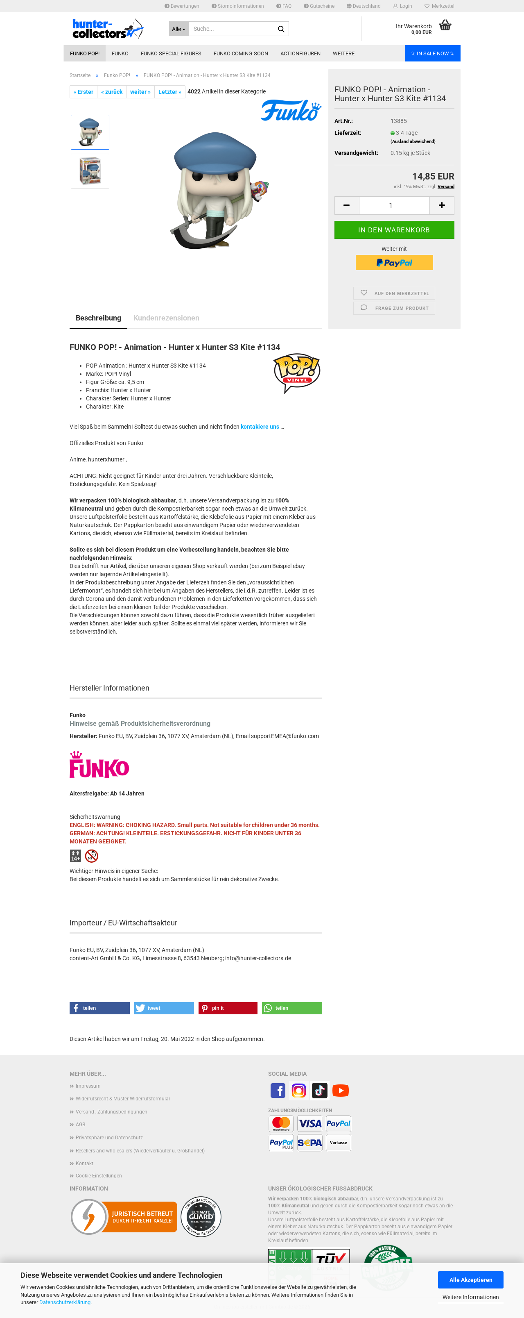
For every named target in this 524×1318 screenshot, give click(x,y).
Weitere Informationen (471, 1297)
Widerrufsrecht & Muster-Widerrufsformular (123, 1099)
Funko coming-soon (241, 53)
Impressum (88, 1086)
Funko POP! (84, 53)
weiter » (140, 92)
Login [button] (402, 6)
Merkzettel (439, 6)
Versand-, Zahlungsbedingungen (111, 1112)
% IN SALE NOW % (432, 53)
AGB (80, 1124)
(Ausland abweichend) (413, 141)
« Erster (83, 92)
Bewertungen (182, 6)
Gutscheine (319, 6)
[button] (364, 6)
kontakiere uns (260, 426)
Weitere (344, 53)
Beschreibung (98, 318)
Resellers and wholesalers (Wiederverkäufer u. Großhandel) (140, 1151)
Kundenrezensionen (166, 318)
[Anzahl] (394, 205)
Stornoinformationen (238, 6)
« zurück (111, 92)
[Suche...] (179, 28)
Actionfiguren (300, 53)
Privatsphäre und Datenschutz (109, 1138)
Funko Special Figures (171, 53)
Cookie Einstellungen (99, 1176)
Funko (120, 53)
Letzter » (169, 92)
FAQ (283, 6)
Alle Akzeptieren (470, 1280)
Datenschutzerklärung (64, 1302)
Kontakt (84, 1163)
